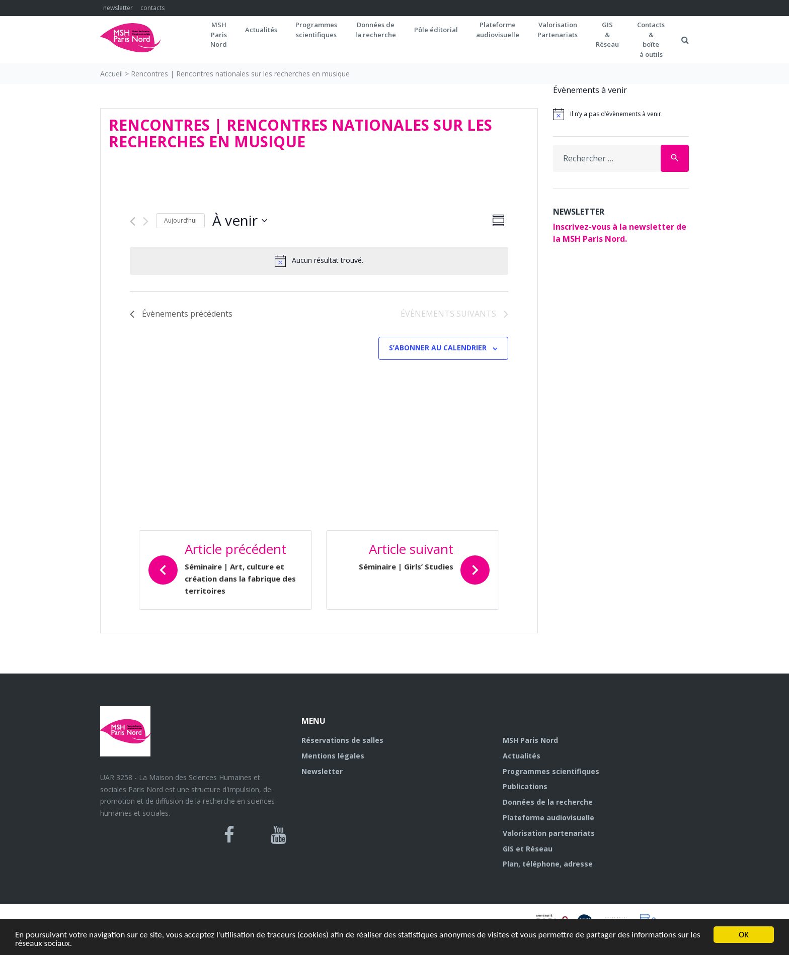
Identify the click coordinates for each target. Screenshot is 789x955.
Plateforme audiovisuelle (548, 817)
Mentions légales (332, 755)
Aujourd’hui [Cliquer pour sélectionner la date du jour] (180, 220)
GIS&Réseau (607, 34)
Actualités (261, 29)
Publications (525, 786)
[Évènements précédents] (132, 221)
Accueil (111, 73)
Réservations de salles (342, 740)
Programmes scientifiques (316, 29)
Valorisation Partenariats (557, 29)
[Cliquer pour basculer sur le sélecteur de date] (239, 221)
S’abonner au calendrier (438, 347)
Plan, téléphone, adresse (548, 864)
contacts (152, 8)
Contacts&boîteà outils (651, 39)
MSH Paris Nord (530, 740)
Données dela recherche (375, 29)
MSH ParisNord (218, 34)
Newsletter (322, 771)
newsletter (118, 8)
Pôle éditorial (436, 29)
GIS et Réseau (528, 848)
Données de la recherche (548, 802)
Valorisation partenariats (549, 833)
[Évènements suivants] (145, 221)
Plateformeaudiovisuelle (497, 29)
